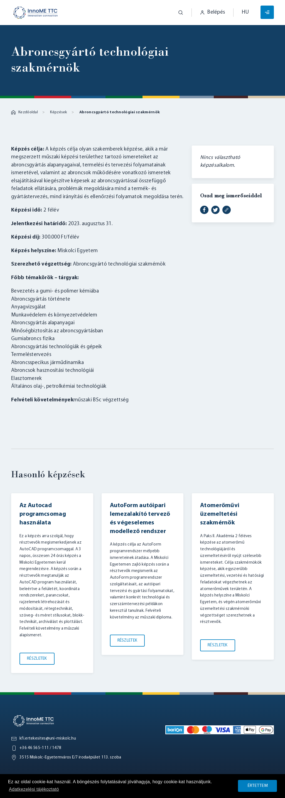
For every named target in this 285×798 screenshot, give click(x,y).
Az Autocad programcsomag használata (42, 514)
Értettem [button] (257, 786)
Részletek (37, 658)
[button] (176, 12)
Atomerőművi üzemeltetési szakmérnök (219, 514)
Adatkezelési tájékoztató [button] (34, 789)
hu (245, 12)
